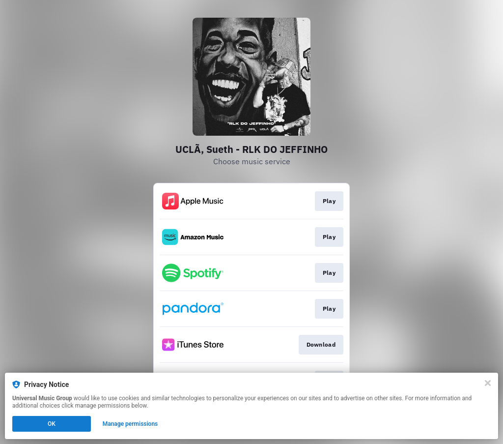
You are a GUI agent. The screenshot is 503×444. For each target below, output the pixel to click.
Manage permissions (130, 423)
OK (52, 423)
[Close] (488, 383)
